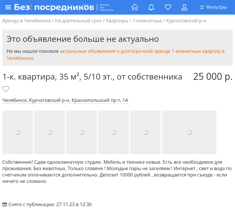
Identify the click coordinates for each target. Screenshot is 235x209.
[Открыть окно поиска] (213, 7)
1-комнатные (147, 20)
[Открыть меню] (66, 7)
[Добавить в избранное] (6, 89)
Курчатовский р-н (186, 20)
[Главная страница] (135, 7)
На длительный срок (78, 20)
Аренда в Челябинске (26, 20)
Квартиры (117, 20)
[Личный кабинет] (184, 7)
